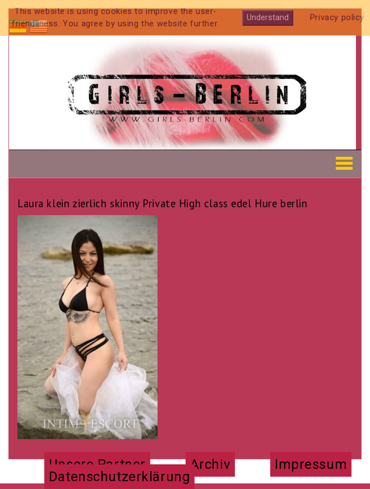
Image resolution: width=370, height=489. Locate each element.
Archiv (210, 464)
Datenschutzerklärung (120, 477)
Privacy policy (337, 17)
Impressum (311, 464)
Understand (268, 17)
